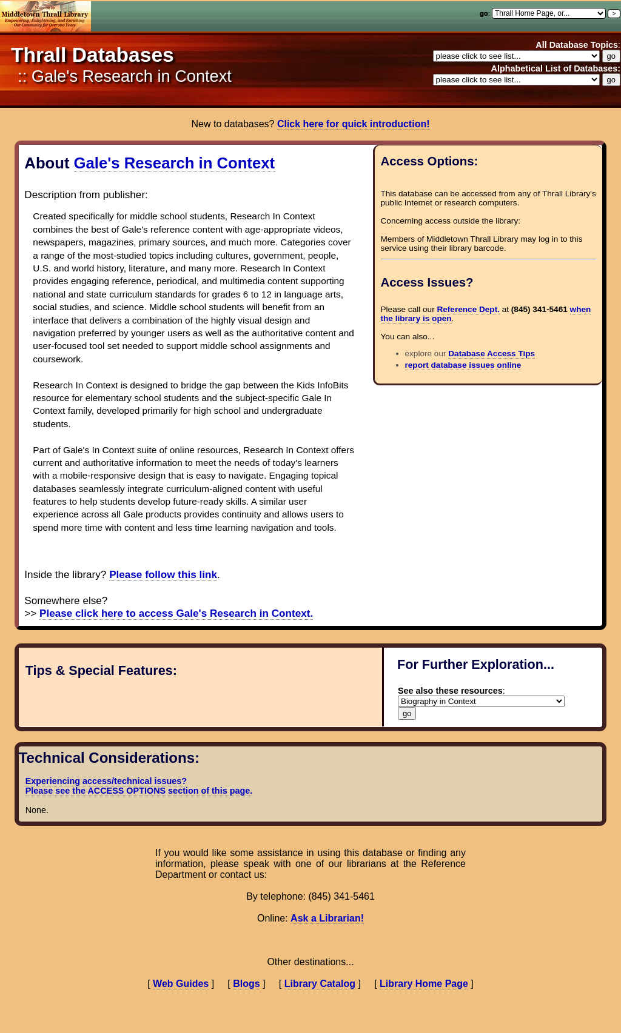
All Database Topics (576, 45)
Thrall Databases (92, 55)
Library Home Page (424, 983)
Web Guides (181, 983)
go (484, 13)
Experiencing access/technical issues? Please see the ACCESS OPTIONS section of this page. (139, 786)
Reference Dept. (468, 309)
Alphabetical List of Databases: (555, 68)
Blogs (246, 983)
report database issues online (463, 365)
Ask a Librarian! (327, 918)
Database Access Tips (491, 353)
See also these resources (450, 691)
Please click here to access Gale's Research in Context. (176, 613)
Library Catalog (319, 983)
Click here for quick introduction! (353, 124)
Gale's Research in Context (174, 162)
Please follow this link (163, 574)
